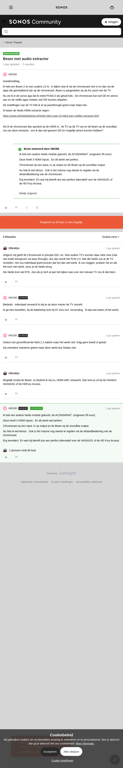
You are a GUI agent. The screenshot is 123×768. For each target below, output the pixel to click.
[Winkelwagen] (112, 7)
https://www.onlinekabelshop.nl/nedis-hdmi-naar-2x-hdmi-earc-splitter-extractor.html (51, 115)
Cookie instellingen (62, 481)
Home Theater (14, 42)
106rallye (13, 248)
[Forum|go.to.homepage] (35, 22)
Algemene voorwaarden (34, 481)
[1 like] (19, 450)
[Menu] (10, 7)
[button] (4, 22)
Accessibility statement (89, 481)
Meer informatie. (85, 743)
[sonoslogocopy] (61, 7)
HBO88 (12, 74)
